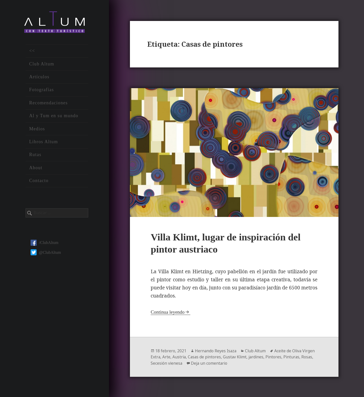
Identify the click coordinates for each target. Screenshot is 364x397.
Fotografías (41, 90)
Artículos (39, 77)
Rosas (310, 356)
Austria (180, 356)
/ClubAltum (44, 243)
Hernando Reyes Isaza (216, 350)
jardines (258, 356)
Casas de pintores (205, 356)
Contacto (39, 181)
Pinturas (295, 356)
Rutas (35, 155)
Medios (37, 129)
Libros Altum (43, 142)
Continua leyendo (168, 311)
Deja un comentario (210, 362)
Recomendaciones (48, 103)
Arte (167, 356)
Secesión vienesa (167, 362)
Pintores (276, 356)
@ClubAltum (46, 253)
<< (32, 51)
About (35, 168)
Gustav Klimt (236, 356)
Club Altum (41, 64)
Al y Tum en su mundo (53, 116)
